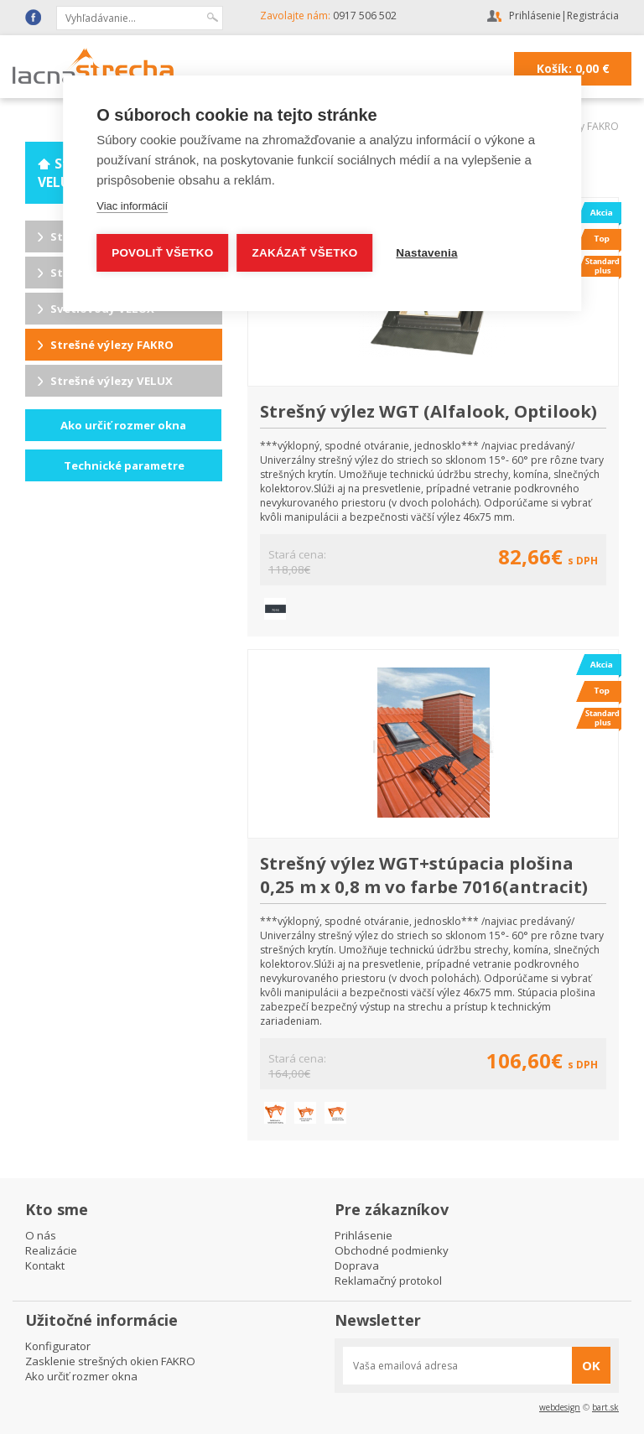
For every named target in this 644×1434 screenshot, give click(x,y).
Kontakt (45, 1265)
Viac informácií (132, 206)
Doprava (357, 1265)
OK (591, 1365)
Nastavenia (426, 253)
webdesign (559, 1407)
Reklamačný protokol (388, 1280)
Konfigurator (58, 1345)
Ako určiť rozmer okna (123, 425)
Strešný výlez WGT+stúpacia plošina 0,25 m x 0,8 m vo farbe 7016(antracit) (424, 874)
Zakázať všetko (305, 253)
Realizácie (51, 1250)
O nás (40, 1235)
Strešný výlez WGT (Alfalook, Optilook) (428, 411)
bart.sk (605, 1407)
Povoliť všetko (162, 253)
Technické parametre (124, 465)
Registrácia (593, 15)
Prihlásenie (535, 15)
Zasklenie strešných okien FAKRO (110, 1361)
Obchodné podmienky (392, 1250)
